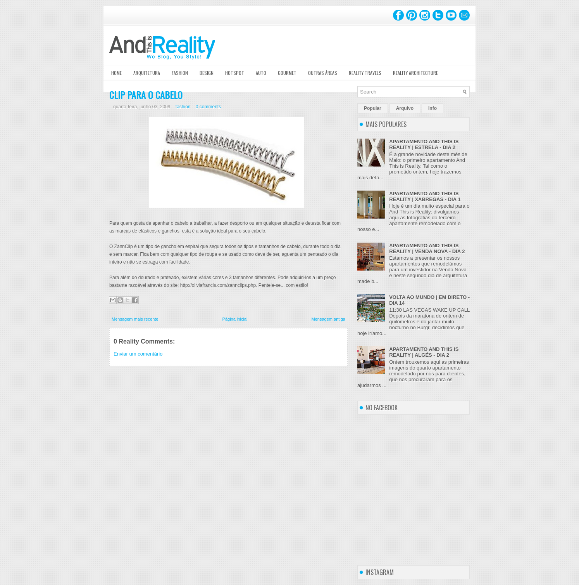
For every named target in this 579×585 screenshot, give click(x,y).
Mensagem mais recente (135, 319)
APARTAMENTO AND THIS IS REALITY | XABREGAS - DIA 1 (424, 196)
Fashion (180, 72)
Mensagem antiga (328, 319)
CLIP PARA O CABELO (146, 94)
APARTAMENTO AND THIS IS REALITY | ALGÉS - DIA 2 (423, 352)
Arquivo (405, 108)
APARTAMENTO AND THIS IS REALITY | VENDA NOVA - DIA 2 (427, 248)
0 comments (208, 106)
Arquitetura (146, 72)
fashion (183, 106)
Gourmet (287, 72)
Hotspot (234, 72)
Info (432, 108)
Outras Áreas (322, 72)
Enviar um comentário (138, 354)
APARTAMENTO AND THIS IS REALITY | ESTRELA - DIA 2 (423, 144)
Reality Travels (365, 72)
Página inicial (235, 319)
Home (116, 72)
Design (207, 72)
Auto (261, 72)
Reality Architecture (415, 72)
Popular (372, 108)
